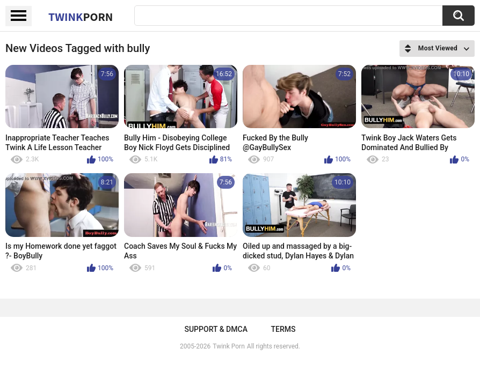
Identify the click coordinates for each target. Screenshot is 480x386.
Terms (283, 329)
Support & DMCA (215, 329)
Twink (80, 16)
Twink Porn (228, 346)
